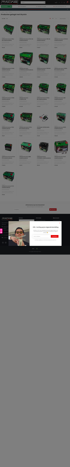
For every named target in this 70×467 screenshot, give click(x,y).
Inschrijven (54, 236)
